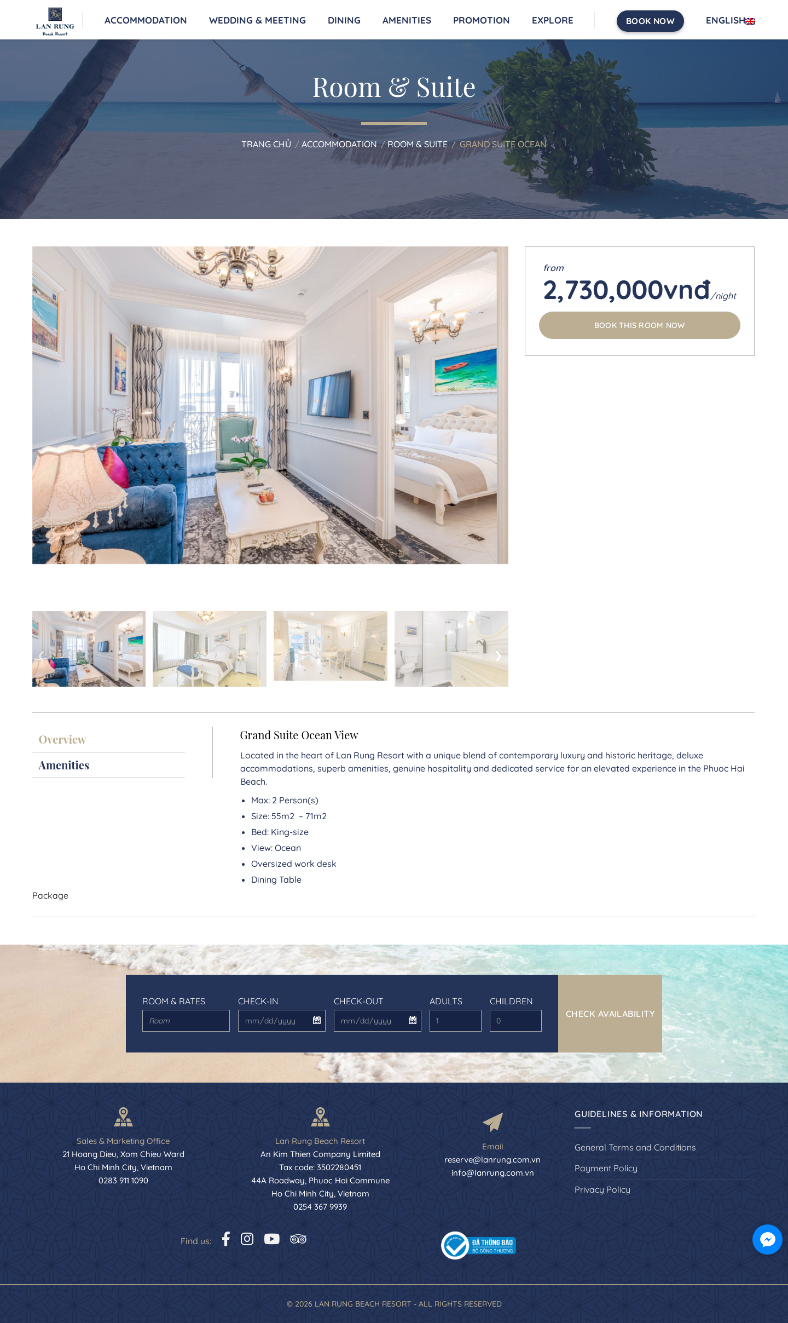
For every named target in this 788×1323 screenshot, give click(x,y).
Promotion (481, 20)
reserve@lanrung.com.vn (492, 1159)
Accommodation (146, 20)
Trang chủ (266, 144)
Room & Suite (417, 144)
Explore (552, 20)
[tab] (108, 739)
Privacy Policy (602, 1189)
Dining (344, 20)
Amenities (407, 20)
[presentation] (41, 653)
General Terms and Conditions (635, 1147)
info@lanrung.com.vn (492, 1172)
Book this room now (639, 325)
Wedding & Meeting (257, 20)
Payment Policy (606, 1168)
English (730, 20)
